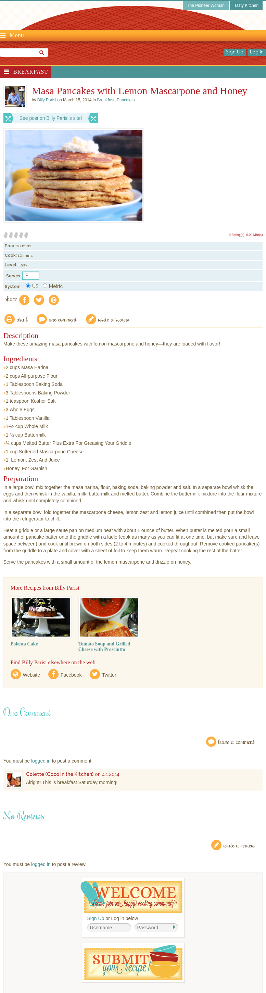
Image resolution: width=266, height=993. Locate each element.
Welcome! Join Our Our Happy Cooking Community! (131, 897)
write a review (113, 319)
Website (31, 675)
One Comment (63, 319)
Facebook (71, 675)
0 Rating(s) (236, 235)
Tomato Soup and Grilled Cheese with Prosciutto (104, 646)
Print (22, 319)
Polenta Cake (24, 643)
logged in (41, 761)
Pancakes (126, 100)
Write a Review (239, 845)
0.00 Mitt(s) (254, 235)
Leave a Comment (236, 741)
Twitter (109, 675)
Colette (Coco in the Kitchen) (59, 774)
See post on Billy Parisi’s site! (51, 118)
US (32, 286)
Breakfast (30, 72)
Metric (53, 286)
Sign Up (234, 52)
